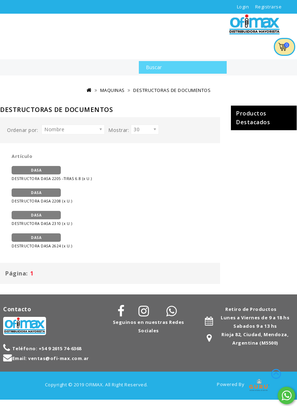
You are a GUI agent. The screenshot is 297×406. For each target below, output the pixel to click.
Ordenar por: (22, 130)
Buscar (218, 67)
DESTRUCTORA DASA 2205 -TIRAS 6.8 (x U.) (52, 173)
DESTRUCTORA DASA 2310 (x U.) (42, 218)
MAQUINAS (112, 90)
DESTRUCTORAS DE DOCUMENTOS (172, 90)
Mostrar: (118, 130)
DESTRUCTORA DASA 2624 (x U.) (42, 240)
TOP (276, 373)
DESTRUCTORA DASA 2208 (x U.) (42, 196)
